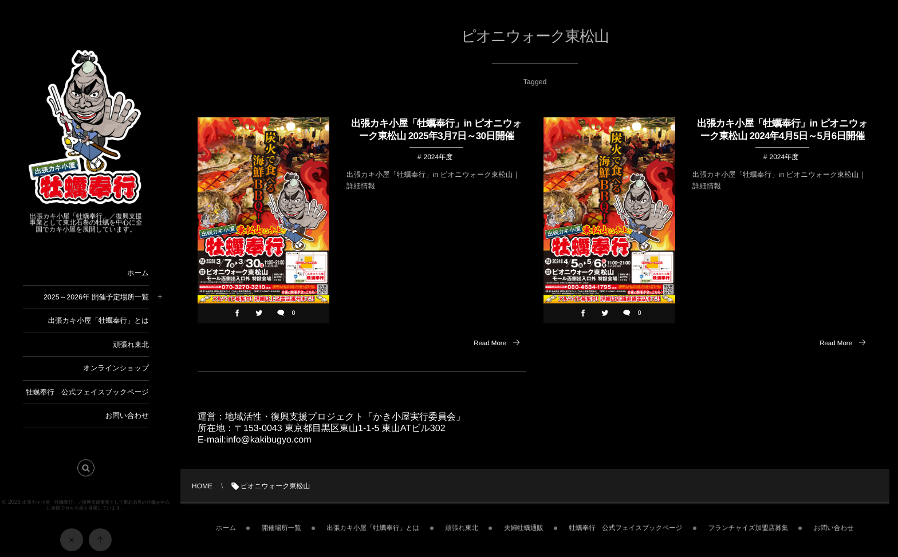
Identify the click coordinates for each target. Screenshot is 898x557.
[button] (85, 471)
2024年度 (437, 156)
